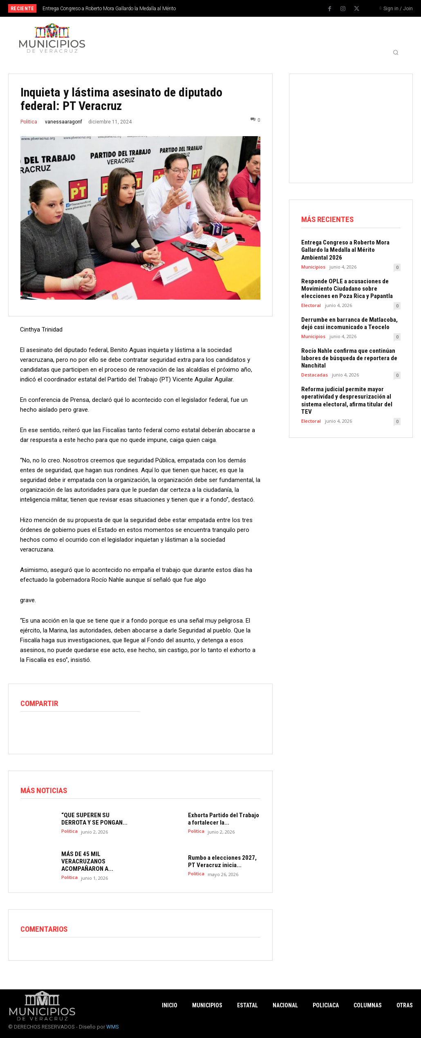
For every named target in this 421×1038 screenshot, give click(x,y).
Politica (28, 121)
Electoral (311, 305)
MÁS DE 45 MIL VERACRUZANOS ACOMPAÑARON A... (87, 861)
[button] (396, 52)
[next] (232, 8)
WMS (112, 1027)
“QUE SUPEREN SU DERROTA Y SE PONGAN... (94, 819)
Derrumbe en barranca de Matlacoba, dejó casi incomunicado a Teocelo (349, 323)
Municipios (313, 266)
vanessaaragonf (63, 121)
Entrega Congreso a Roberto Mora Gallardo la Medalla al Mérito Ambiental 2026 (345, 250)
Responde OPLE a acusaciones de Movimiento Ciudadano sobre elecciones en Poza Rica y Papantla (347, 288)
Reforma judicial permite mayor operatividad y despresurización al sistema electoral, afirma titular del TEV (346, 400)
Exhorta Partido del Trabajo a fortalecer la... (223, 819)
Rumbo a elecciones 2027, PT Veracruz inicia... (222, 861)
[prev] (219, 8)
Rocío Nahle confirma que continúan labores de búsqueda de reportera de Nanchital (349, 358)
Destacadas (314, 374)
